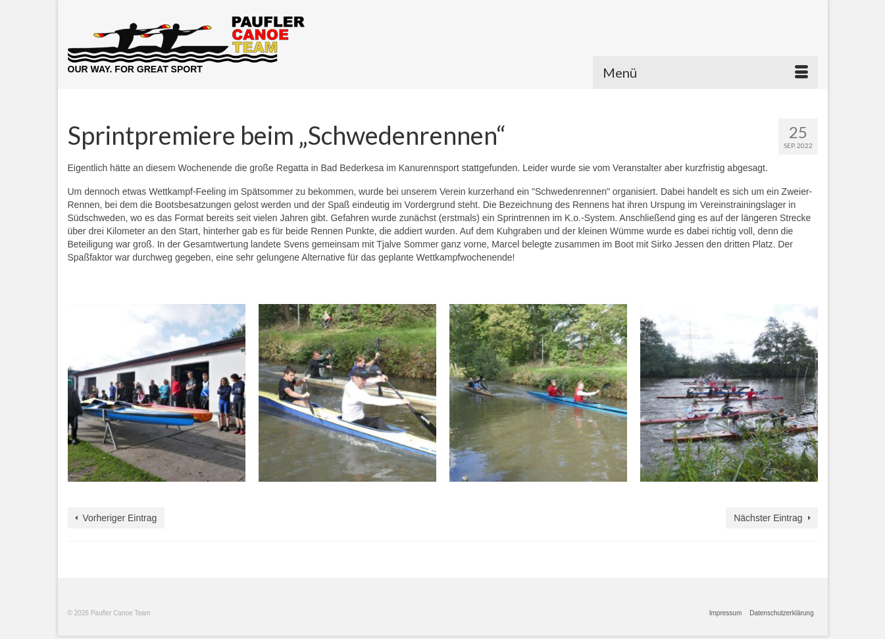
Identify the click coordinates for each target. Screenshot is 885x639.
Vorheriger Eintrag (120, 518)
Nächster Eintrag (768, 518)
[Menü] (705, 72)
